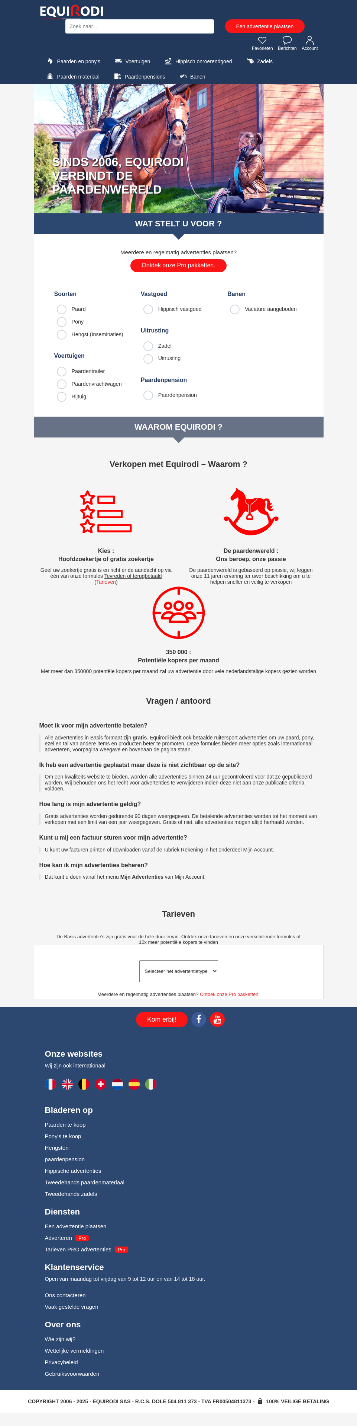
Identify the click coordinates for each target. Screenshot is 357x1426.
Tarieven (106, 582)
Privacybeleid (61, 1362)
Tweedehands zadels (71, 1194)
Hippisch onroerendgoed (197, 61)
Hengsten (57, 1148)
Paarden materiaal (72, 76)
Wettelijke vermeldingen (74, 1350)
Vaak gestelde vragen (71, 1307)
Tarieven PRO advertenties (78, 1249)
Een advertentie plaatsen (265, 26)
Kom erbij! (161, 1019)
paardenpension (65, 1159)
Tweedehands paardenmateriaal (84, 1182)
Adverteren (58, 1238)
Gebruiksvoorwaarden (72, 1374)
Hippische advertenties (73, 1171)
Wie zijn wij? (60, 1339)
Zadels (259, 61)
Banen (191, 76)
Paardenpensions (138, 76)
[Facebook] (198, 1020)
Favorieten (262, 43)
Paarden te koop (65, 1124)
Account (310, 43)
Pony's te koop (63, 1136)
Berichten (287, 43)
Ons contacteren (65, 1295)
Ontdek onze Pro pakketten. (178, 265)
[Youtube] (217, 1020)
